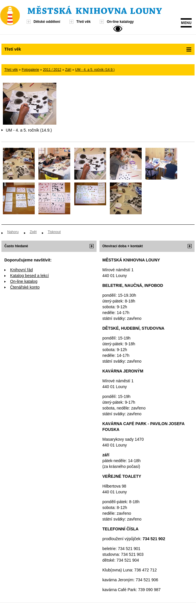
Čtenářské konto (25, 287)
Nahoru (13, 232)
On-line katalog (23, 281)
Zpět (33, 232)
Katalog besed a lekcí (29, 275)
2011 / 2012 (52, 70)
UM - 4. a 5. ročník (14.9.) (95, 70)
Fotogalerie (30, 70)
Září (68, 70)
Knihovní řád (21, 269)
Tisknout (54, 232)
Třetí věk (83, 22)
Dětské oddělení (47, 22)
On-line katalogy (120, 22)
